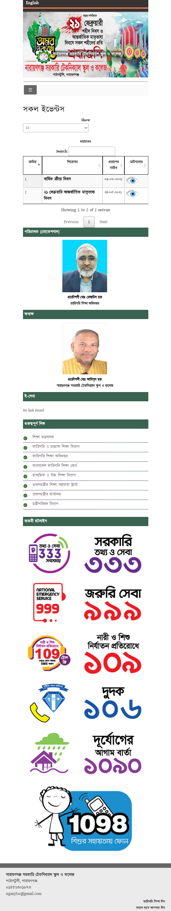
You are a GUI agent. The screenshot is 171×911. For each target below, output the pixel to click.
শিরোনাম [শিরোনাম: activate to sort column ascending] (72, 162)
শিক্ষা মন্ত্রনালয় (43, 437)
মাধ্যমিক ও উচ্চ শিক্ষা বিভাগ (54, 475)
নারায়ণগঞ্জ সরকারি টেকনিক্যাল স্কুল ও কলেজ (87, 54)
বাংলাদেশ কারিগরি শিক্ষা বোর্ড (55, 466)
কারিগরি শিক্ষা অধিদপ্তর (50, 456)
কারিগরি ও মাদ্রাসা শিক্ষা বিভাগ (56, 447)
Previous (28, 40)
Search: (85, 151)
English (32, 3)
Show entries (57, 130)
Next (142, 40)
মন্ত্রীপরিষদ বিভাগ (45, 504)
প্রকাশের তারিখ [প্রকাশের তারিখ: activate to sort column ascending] (113, 165)
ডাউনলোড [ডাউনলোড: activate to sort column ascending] (136, 162)
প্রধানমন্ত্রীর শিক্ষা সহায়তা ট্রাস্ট (55, 485)
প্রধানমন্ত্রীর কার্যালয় (47, 495)
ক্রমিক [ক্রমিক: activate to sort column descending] (32, 162)
